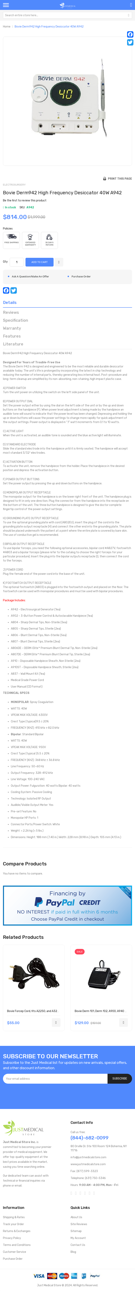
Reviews (11, 312)
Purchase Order (13, 1259)
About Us (76, 1217)
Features (12, 336)
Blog (73, 1252)
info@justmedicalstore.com (88, 1157)
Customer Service (14, 1252)
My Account (78, 1238)
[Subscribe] (120, 1079)
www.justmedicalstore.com (88, 1164)
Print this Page (119, 178)
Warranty (12, 328)
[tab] (67, 303)
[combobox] (67, 15)
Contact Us (78, 1245)
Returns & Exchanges (16, 1231)
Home (6, 26)
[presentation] (33, 1094)
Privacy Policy (12, 1238)
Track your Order (13, 1224)
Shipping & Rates (14, 1217)
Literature (13, 344)
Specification (15, 320)
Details (10, 302)
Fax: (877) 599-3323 (84, 1171)
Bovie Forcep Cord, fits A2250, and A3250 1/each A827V (43, 1011)
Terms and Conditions (17, 1245)
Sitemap (76, 1231)
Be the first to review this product (24, 200)
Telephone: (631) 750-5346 (88, 1178)
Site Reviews (79, 1224)
